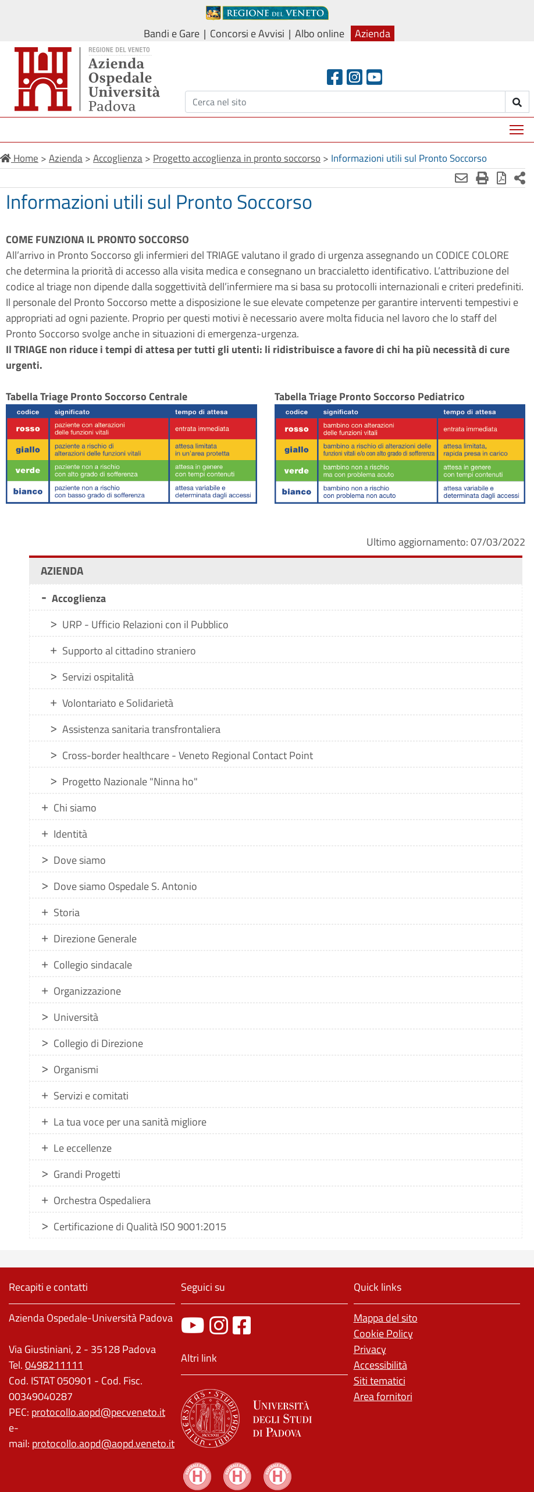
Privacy (370, 1349)
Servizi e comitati (91, 1095)
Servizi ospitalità (98, 677)
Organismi (76, 1069)
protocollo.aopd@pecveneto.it (98, 1412)
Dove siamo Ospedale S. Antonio (125, 886)
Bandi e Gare (172, 33)
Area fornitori (383, 1396)
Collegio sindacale (93, 965)
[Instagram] (354, 77)
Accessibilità (380, 1365)
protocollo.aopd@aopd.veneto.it (103, 1443)
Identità (70, 834)
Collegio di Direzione (98, 1043)
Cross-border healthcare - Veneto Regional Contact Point (187, 755)
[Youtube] (374, 77)
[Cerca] (345, 102)
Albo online (319, 33)
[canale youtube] (193, 1325)
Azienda (372, 33)
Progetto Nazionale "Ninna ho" (130, 781)
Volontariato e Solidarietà (117, 703)
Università (76, 1017)
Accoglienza (79, 598)
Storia (67, 912)
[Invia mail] (461, 178)
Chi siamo (75, 808)
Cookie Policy (383, 1333)
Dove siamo (80, 860)
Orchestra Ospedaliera (102, 1200)
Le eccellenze (83, 1148)
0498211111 (54, 1365)
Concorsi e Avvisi (247, 33)
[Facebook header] (335, 77)
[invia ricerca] (517, 102)
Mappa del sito (386, 1318)
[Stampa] (482, 178)
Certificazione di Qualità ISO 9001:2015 (140, 1226)
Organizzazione (87, 991)
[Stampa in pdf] (501, 178)
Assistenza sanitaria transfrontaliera (141, 729)
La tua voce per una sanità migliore (130, 1122)
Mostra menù (517, 125)
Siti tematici (379, 1380)
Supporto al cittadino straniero (129, 650)
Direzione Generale (95, 938)
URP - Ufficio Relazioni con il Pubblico (145, 624)
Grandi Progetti (87, 1174)
